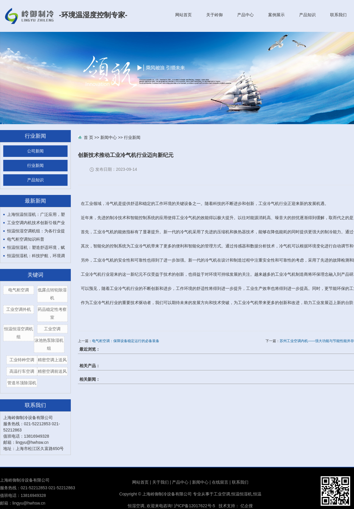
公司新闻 (35, 151)
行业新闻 (35, 165)
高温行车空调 (21, 371)
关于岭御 (214, 14)
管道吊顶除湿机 (21, 382)
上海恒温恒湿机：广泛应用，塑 (36, 214)
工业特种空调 (21, 359)
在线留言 (220, 482)
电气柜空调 (18, 290)
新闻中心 (108, 137)
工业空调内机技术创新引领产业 (36, 222)
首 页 (88, 137)
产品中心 (245, 14)
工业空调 (52, 328)
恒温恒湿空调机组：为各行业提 (36, 231)
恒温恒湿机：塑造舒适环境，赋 (36, 247)
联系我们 (338, 14)
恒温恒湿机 (241, 494)
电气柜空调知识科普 (25, 239)
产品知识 (307, 14)
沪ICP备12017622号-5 (194, 505)
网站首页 (183, 14)
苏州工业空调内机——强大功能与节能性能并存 (317, 341)
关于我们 (160, 482)
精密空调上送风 (52, 359)
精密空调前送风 (52, 371)
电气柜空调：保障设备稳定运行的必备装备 (125, 341)
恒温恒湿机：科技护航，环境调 (36, 255)
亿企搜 (246, 505)
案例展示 (276, 14)
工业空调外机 (18, 309)
